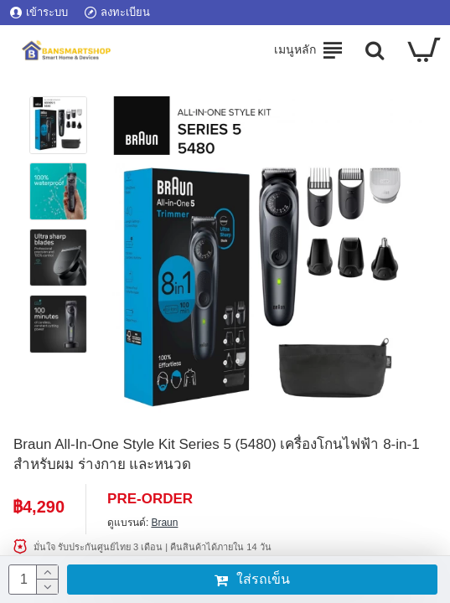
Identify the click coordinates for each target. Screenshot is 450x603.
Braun (164, 522)
